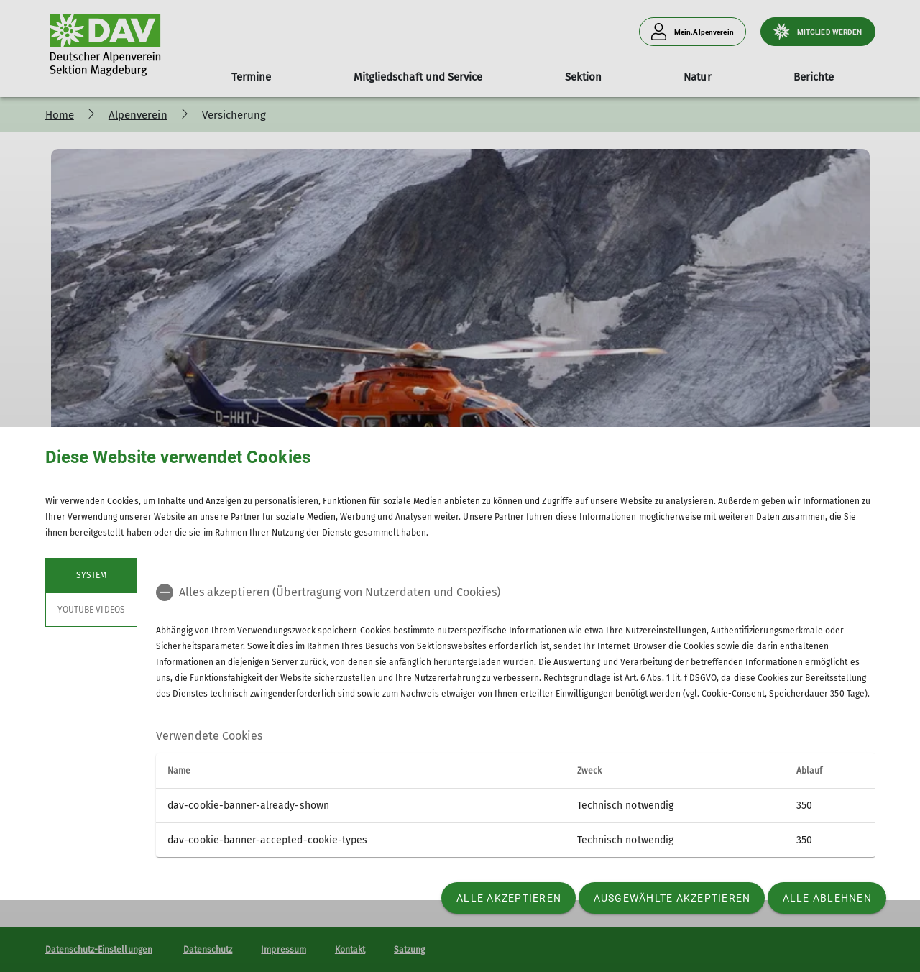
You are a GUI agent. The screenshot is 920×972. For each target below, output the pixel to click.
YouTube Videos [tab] (91, 610)
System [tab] (90, 575)
